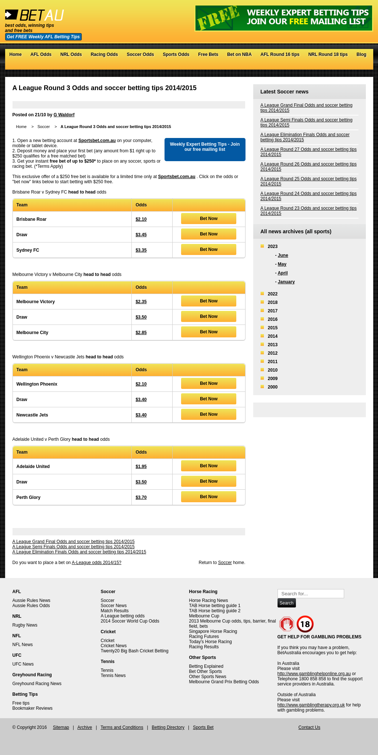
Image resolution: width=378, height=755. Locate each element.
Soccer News (114, 605)
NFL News (23, 644)
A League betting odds (123, 615)
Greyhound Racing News (37, 683)
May (282, 264)
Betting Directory (168, 727)
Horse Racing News (208, 600)
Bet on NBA (239, 54)
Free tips (21, 703)
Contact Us (309, 727)
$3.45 (140, 234)
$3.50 (140, 317)
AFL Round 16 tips (280, 54)
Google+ (354, 66)
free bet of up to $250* (73, 161)
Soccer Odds (140, 54)
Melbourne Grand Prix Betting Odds (224, 681)
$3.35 (140, 250)
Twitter (339, 66)
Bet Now (209, 218)
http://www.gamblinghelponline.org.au (314, 673)
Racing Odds (104, 54)
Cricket (107, 640)
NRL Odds (71, 54)
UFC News (23, 664)
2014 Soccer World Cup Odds (130, 621)
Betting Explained (206, 666)
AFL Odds (41, 54)
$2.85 (140, 332)
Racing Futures (204, 636)
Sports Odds (176, 54)
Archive (84, 727)
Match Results (115, 610)
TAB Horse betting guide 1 (215, 605)
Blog (362, 54)
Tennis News (113, 675)
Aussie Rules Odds (31, 605)
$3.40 (140, 399)
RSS (361, 66)
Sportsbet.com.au (97, 140)
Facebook (347, 66)
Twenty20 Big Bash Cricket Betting (135, 650)
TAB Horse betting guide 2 (215, 610)
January (286, 281)
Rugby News (25, 625)
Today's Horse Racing (210, 641)
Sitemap (61, 727)
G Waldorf (64, 114)
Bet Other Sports (205, 671)
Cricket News (114, 645)
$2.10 (140, 219)
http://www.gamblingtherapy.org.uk (311, 705)
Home (16, 54)
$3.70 (140, 497)
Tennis (107, 670)
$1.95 (140, 466)
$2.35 (140, 301)
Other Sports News (207, 676)
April (282, 273)
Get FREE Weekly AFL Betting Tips (43, 36)
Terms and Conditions (121, 727)
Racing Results (204, 646)
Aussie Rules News (31, 600)
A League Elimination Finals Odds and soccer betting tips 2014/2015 (79, 551)
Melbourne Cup (204, 615)
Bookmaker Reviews (33, 708)
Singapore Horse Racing (213, 631)
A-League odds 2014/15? (96, 562)
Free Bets (208, 54)
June (283, 255)
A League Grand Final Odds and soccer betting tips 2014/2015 (74, 541)
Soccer (44, 126)
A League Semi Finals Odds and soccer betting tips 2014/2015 (74, 546)
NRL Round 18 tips (328, 54)
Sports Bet (203, 727)
